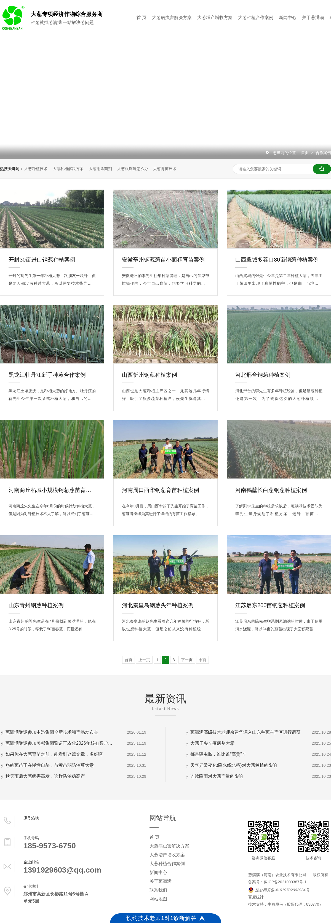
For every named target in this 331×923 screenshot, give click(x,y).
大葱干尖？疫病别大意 (212, 743)
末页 (202, 660)
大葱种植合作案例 (255, 17)
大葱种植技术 (35, 168)
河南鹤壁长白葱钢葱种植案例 (271, 490)
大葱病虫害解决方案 (172, 17)
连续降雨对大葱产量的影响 (216, 776)
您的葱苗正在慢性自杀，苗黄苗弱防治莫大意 (50, 765)
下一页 (187, 660)
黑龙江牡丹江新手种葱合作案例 (47, 375)
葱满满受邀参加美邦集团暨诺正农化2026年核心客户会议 (61, 743)
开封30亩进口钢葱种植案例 (42, 260)
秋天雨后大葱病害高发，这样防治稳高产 (45, 776)
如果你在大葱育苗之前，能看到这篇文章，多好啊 (54, 754)
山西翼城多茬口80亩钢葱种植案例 (277, 260)
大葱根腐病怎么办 (132, 168)
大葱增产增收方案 (215, 17)
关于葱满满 (313, 17)
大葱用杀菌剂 (100, 168)
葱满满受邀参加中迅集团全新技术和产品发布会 (52, 732)
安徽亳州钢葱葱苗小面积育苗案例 (163, 260)
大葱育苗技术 (164, 168)
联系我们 (158, 890)
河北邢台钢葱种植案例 (262, 375)
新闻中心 (288, 17)
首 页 (141, 17)
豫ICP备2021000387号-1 (285, 882)
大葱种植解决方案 (68, 168)
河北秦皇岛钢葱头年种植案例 (158, 605)
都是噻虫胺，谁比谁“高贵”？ (218, 754)
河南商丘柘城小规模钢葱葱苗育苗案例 (52, 490)
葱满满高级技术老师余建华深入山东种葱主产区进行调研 (245, 732)
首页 (305, 152)
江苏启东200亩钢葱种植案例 (270, 605)
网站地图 (158, 899)
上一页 (144, 660)
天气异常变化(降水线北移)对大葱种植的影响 (233, 765)
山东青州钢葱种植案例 (36, 605)
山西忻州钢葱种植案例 (149, 375)
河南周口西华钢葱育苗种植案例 (160, 490)
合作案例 (323, 152)
